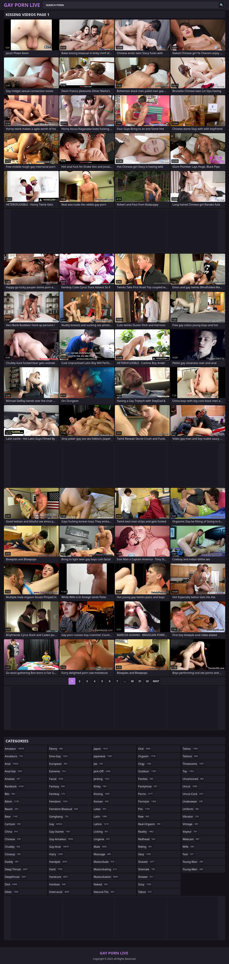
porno (145, 793)
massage (103, 854)
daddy (12, 861)
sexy (145, 854)
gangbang (59, 816)
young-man (193, 861)
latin (101, 816)
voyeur (190, 831)
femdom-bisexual (64, 809)
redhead (147, 839)
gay (56, 824)
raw (144, 816)
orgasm (147, 756)
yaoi (188, 854)
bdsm (12, 801)
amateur (15, 748)
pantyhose (148, 786)
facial (56, 778)
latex (100, 809)
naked (101, 884)
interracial (59, 891)
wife (189, 846)
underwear (193, 801)
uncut (190, 786)
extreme (57, 771)
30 (132, 681)
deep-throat (16, 869)
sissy (145, 884)
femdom (58, 801)
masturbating (106, 869)
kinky (100, 786)
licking (101, 831)
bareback (14, 786)
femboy (57, 793)
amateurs (14, 756)
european (58, 763)
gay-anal (59, 846)
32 (147, 681)
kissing (102, 793)
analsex (13, 778)
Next (156, 681)
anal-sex (14, 771)
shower (146, 876)
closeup (13, 854)
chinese (13, 839)
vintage (191, 824)
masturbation (106, 876)
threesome (194, 763)
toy (189, 771)
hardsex (57, 884)
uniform (191, 809)
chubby (13, 846)
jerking (102, 778)
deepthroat (16, 876)
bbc (10, 793)
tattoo (190, 748)
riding (145, 846)
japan (101, 748)
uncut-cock (193, 793)
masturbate (104, 861)
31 (139, 681)
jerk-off (102, 771)
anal (12, 763)
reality (146, 831)
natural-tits (104, 891)
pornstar (147, 801)
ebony (56, 748)
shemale (147, 869)
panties (146, 778)
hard (56, 869)
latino (101, 824)
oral (144, 748)
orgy (145, 763)
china (12, 831)
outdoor (147, 771)
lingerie (102, 839)
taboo (145, 891)
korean (101, 801)
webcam (191, 839)
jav (99, 763)
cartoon (13, 824)
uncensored (194, 778)
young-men (193, 869)
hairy (56, 854)
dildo (12, 891)
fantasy (57, 786)
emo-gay (58, 756)
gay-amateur (61, 839)
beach (12, 809)
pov (144, 809)
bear (11, 816)
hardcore (59, 876)
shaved (146, 861)
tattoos (191, 756)
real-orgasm (149, 824)
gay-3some (60, 831)
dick (11, 884)
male (101, 846)
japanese (103, 756)
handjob (58, 861)
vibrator (191, 816)
